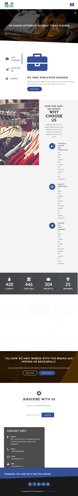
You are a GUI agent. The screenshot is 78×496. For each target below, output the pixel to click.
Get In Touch (47, 373)
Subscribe (47, 415)
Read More (34, 89)
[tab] (13, 59)
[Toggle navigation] (72, 4)
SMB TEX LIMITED (50, 491)
